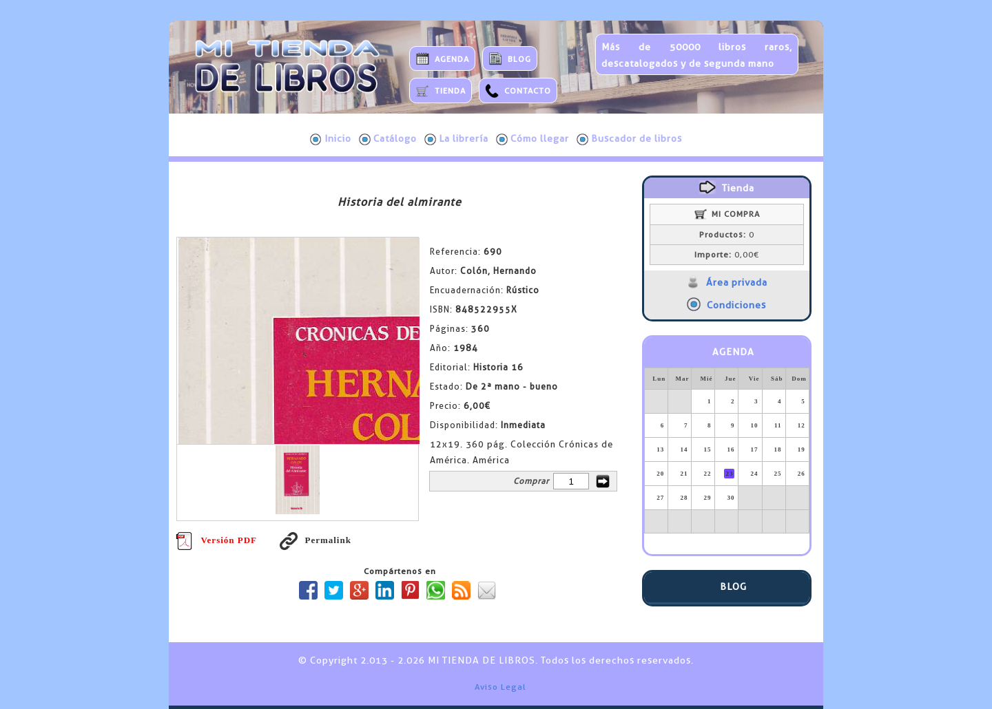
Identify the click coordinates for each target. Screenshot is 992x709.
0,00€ (726, 255)
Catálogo (388, 139)
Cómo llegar (532, 139)
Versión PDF (216, 540)
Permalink (315, 540)
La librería (456, 139)
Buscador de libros (629, 139)
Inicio (330, 139)
